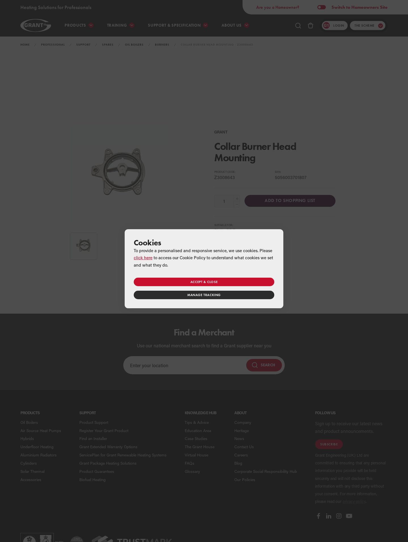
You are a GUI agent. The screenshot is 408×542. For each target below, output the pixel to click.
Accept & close (204, 282)
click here (143, 257)
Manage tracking (204, 295)
